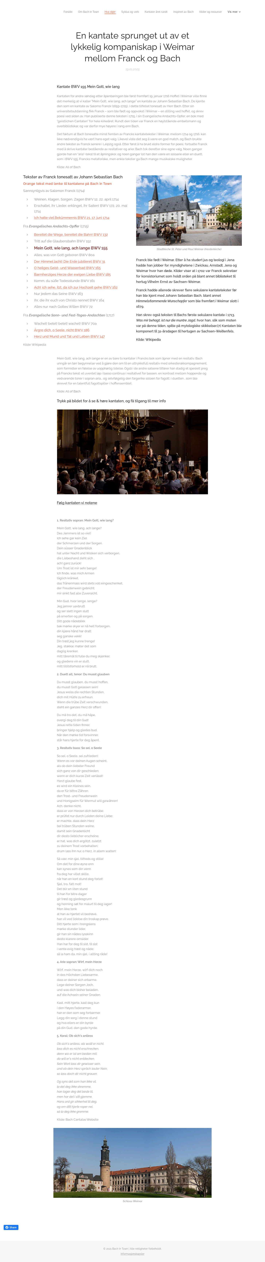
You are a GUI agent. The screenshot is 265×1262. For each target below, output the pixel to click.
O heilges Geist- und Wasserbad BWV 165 (67, 268)
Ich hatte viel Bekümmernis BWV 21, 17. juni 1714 (71, 218)
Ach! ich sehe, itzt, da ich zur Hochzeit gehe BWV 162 (76, 287)
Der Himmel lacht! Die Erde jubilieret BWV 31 (69, 261)
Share (11, 1227)
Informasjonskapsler (133, 1253)
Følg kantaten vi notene (77, 503)
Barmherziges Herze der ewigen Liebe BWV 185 (72, 274)
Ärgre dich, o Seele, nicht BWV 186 (61, 330)
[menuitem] (56, 11)
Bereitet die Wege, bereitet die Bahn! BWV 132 (71, 234)
